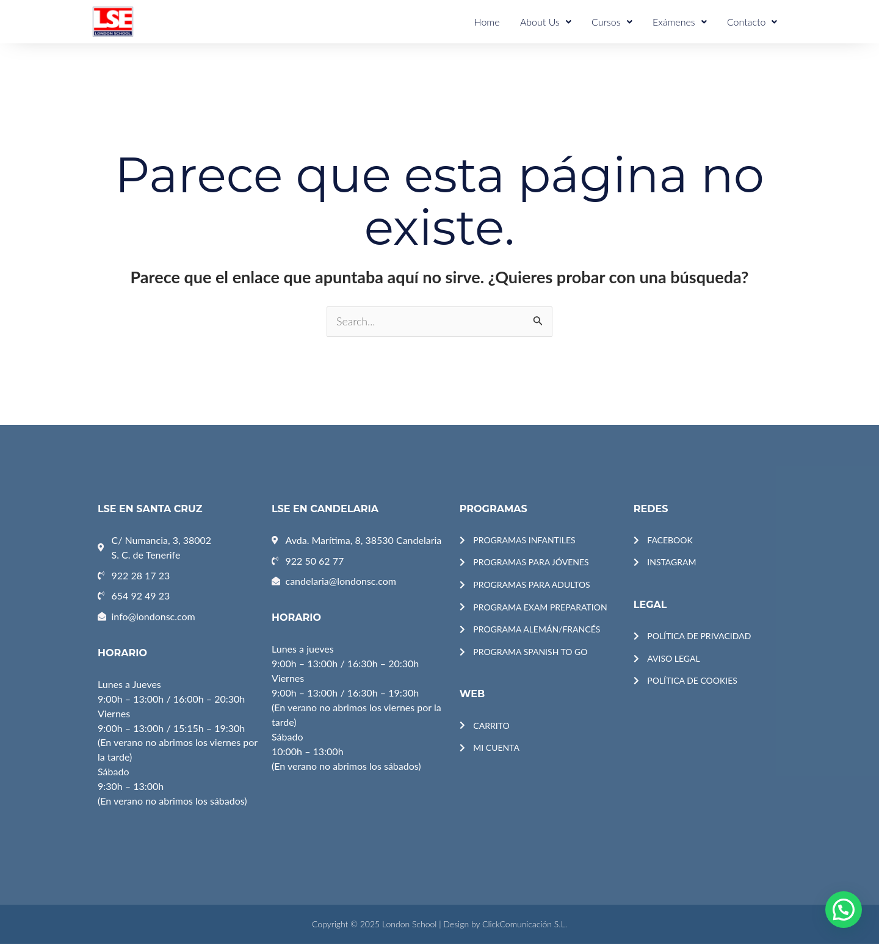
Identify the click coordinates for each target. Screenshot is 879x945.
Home (495, 21)
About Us (552, 21)
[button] (843, 909)
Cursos (616, 21)
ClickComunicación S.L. (524, 925)
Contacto (753, 21)
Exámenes (683, 21)
